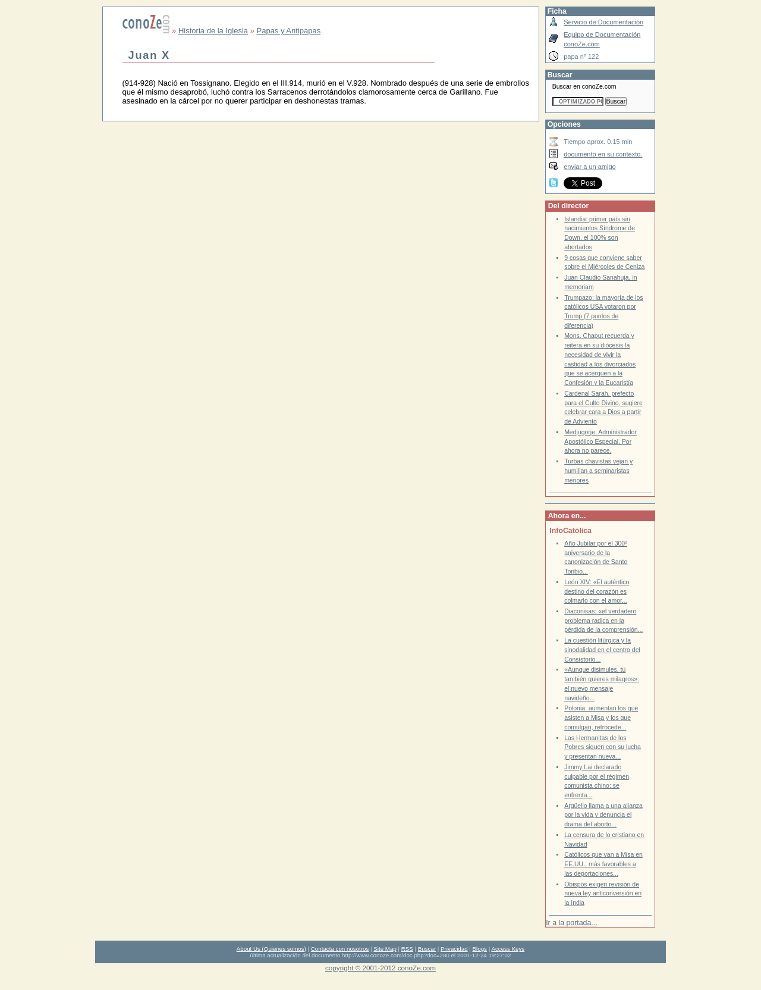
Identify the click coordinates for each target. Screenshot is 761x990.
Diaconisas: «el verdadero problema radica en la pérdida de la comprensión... (603, 620)
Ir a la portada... (571, 923)
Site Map (384, 948)
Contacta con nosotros (340, 948)
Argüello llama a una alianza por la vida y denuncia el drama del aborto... (603, 815)
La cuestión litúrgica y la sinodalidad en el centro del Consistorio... (602, 649)
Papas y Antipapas (289, 30)
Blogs (480, 948)
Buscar (427, 948)
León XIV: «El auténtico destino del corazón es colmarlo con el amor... (596, 591)
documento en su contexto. (603, 154)
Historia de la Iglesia (213, 30)
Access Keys (507, 948)
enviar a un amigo (590, 166)
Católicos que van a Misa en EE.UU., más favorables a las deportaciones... (603, 863)
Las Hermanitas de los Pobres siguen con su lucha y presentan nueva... (602, 747)
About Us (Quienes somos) (271, 948)
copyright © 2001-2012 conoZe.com (380, 968)
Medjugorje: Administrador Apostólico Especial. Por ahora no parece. (600, 441)
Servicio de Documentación (603, 22)
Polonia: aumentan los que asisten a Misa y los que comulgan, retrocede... (601, 717)
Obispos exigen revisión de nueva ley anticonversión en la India (602, 893)
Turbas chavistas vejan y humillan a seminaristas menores (598, 470)
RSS (407, 948)
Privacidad (454, 948)
